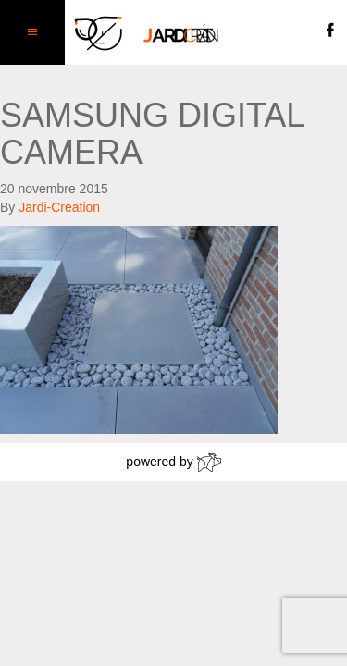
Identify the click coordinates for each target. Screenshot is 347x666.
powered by (173, 462)
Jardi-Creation (59, 207)
